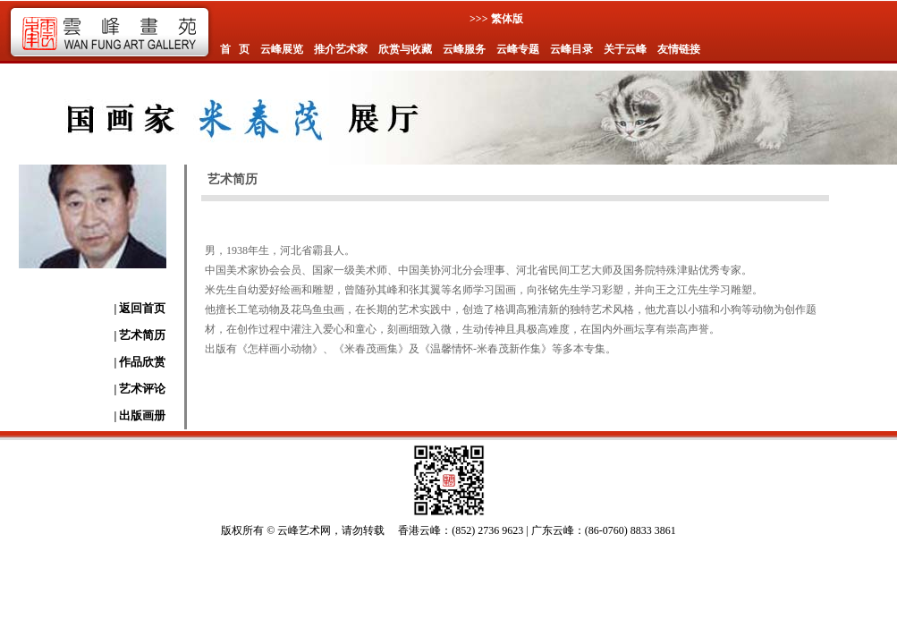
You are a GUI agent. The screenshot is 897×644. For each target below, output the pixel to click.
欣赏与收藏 (405, 49)
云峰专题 (517, 49)
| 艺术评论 (139, 388)
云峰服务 (464, 49)
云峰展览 (281, 49)
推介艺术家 (341, 49)
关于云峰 (625, 49)
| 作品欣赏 (139, 362)
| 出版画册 (139, 415)
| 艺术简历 (139, 335)
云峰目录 (571, 49)
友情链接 (678, 49)
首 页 (235, 49)
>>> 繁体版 (496, 19)
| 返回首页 (139, 308)
